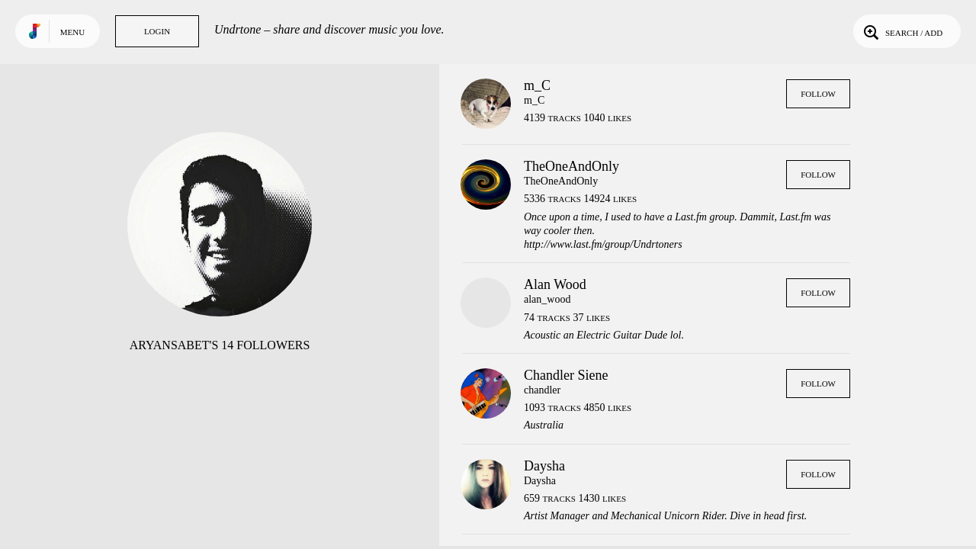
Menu (72, 32)
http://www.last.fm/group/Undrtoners (603, 244)
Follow (818, 93)
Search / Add (901, 31)
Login (157, 31)
